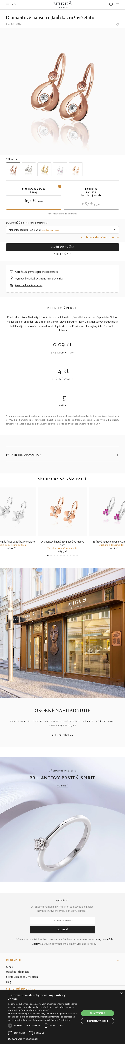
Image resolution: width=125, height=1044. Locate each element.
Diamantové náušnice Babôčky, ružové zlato (62, 543)
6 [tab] (64, 555)
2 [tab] (51, 555)
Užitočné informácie (17, 972)
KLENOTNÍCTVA (62, 735)
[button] (44, 1039)
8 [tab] (70, 555)
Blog (8, 982)
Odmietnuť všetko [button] (97, 1021)
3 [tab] (54, 555)
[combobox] (62, 229)
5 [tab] (61, 555)
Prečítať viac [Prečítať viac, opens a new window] (64, 1020)
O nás (9, 967)
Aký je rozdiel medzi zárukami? (62, 214)
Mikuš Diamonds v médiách (22, 977)
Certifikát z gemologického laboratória (36, 272)
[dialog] (62, 1017)
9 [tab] (74, 555)
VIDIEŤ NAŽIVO (62, 254)
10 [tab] (77, 555)
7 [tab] (67, 555)
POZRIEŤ (62, 786)
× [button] (121, 993)
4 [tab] (57, 555)
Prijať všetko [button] (97, 1013)
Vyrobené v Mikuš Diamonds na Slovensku (39, 279)
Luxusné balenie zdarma (28, 285)
